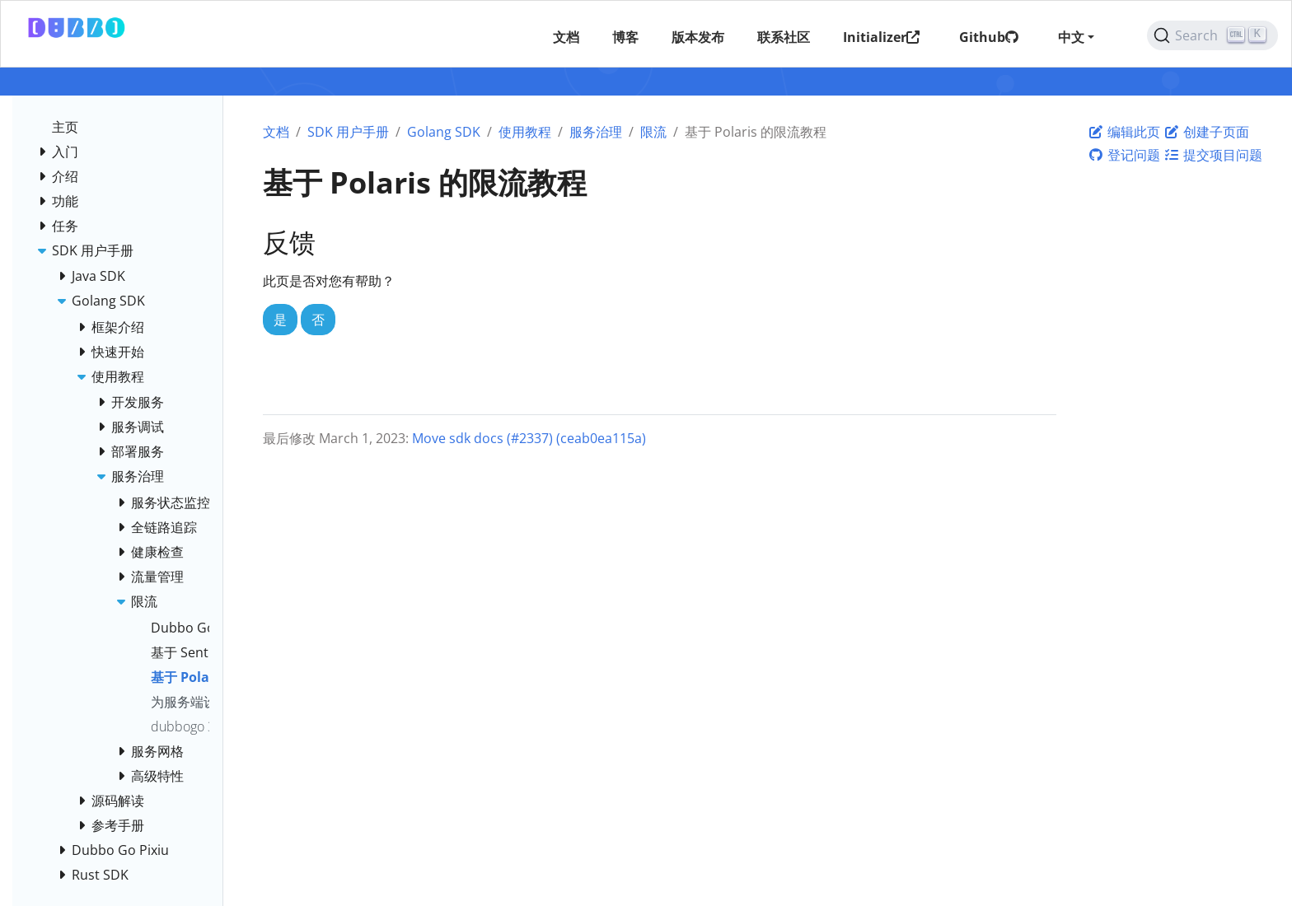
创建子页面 (1206, 132)
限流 (653, 132)
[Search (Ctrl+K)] (1212, 35)
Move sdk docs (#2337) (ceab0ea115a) (529, 438)
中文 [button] (1071, 37)
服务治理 (595, 132)
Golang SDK (443, 132)
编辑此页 (1124, 132)
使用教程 (525, 132)
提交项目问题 (1212, 155)
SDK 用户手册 (348, 132)
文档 (276, 132)
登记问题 (1124, 155)
